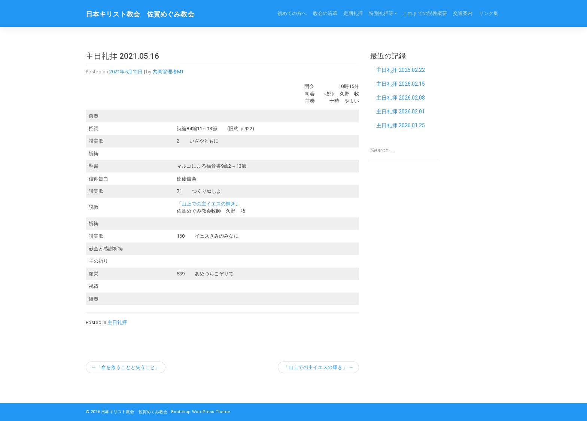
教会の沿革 (325, 13)
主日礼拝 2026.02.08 (400, 98)
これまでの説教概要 (425, 13)
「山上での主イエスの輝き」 (315, 367)
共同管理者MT (168, 71)
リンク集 (488, 13)
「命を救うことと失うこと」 (128, 367)
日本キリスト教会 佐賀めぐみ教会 (140, 14)
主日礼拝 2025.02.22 (400, 70)
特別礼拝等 (381, 13)
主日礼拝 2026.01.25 (400, 125)
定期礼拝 (353, 13)
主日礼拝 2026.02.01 (400, 112)
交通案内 (462, 13)
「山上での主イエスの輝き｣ (207, 204)
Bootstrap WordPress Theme (201, 411)
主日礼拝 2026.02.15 (400, 84)
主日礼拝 (117, 322)
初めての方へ (292, 13)
